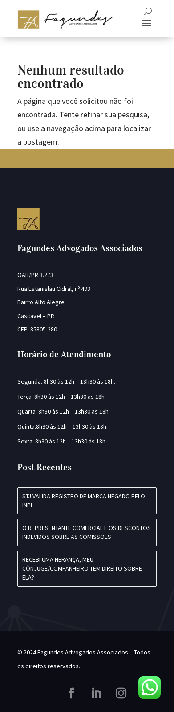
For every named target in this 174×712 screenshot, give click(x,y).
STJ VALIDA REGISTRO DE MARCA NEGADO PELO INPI (83, 500)
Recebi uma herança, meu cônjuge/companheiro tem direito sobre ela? (82, 568)
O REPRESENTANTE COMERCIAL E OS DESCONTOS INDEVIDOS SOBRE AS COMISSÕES (86, 532)
